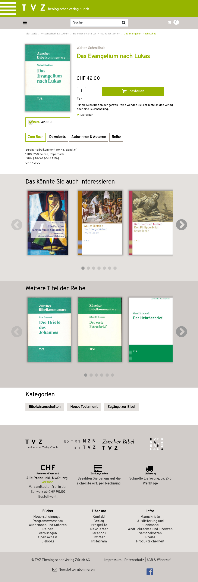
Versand (47, 482)
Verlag (99, 521)
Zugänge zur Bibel (121, 407)
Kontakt (99, 517)
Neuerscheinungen (47, 517)
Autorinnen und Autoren (48, 525)
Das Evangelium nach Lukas (140, 34)
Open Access (47, 537)
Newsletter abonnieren (73, 570)
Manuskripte (150, 517)
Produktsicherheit (150, 541)
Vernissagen (48, 533)
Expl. (80, 99)
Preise (150, 537)
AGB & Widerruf (159, 560)
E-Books (47, 541)
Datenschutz (134, 560)
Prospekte (99, 525)
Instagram (99, 541)
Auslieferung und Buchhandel (150, 523)
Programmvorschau (47, 521)
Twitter (99, 537)
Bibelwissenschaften (44, 407)
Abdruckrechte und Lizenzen (150, 529)
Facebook (99, 533)
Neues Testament (84, 407)
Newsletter (99, 529)
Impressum (113, 560)
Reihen (47, 529)
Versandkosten (150, 533)
